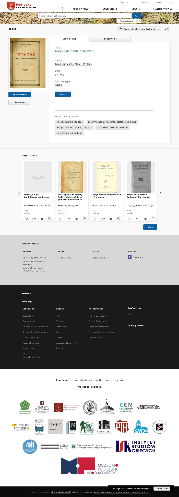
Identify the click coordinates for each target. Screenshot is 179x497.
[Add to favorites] (166, 29)
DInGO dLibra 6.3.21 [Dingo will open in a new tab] (61, 491)
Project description (98, 315)
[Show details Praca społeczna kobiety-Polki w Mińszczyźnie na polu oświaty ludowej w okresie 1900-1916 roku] (84, 219)
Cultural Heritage (31, 337)
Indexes (135, 8)
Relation (59, 348)
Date (58, 332)
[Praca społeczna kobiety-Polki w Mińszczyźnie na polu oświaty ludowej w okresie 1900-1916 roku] (72, 177)
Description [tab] (69, 39)
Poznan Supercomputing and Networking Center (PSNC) (121, 491)
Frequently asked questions (102, 332)
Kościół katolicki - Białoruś (69, 121)
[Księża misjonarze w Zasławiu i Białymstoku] (141, 177)
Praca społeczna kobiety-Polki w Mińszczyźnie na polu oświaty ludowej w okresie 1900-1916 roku (70, 197)
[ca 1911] (59, 74)
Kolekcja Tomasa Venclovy (35, 326)
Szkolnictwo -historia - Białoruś (112, 127)
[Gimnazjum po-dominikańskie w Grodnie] (38, 177)
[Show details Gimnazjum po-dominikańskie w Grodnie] (49, 219)
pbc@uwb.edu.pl (100, 257)
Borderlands (28, 315)
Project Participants (98, 321)
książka (58, 84)
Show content (20, 94)
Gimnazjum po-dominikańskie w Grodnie (37, 195)
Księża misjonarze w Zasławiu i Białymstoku (138, 195)
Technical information (99, 326)
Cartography (29, 321)
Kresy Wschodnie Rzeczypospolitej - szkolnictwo (112, 121)
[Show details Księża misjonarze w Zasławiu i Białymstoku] (153, 219)
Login (170, 2)
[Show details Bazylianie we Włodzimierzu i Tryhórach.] (118, 219)
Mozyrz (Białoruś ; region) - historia (74, 127)
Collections (110, 8)
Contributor (61, 326)
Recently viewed (162, 8)
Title (58, 315)
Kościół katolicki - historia (69, 133)
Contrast (145, 2)
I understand (162, 488)
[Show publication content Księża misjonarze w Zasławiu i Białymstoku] (145, 219)
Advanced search (127, 21)
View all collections (32, 357)
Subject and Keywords (66, 342)
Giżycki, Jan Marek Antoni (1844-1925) (73, 64)
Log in (130, 314)
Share (158, 2)
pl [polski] (127, 3)
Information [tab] (110, 39)
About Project (81, 8)
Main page (27, 301)
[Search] (136, 15)
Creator (59, 321)
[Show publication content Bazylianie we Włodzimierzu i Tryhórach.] (111, 219)
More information (142, 489)
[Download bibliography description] (34, 219)
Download (18, 102)
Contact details (96, 337)
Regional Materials (32, 342)
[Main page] (62, 9)
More (150, 227)
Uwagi (59, 337)
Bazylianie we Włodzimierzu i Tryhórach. (106, 195)
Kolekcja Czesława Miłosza (35, 332)
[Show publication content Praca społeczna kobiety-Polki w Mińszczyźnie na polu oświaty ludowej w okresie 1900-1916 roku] (76, 219)
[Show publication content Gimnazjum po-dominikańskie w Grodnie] (42, 219)
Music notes (28, 348)
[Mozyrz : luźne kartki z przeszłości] (27, 63)
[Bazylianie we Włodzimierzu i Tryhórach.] (107, 177)
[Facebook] (130, 257)
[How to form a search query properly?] (139, 21)
